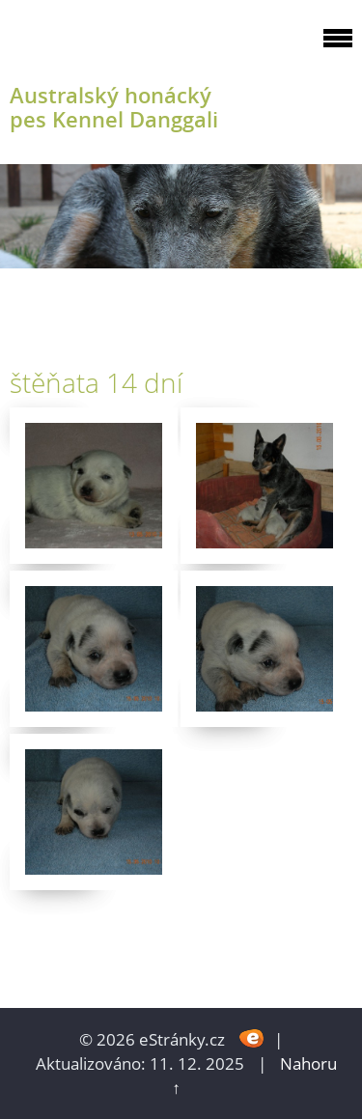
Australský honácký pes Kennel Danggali (114, 107)
